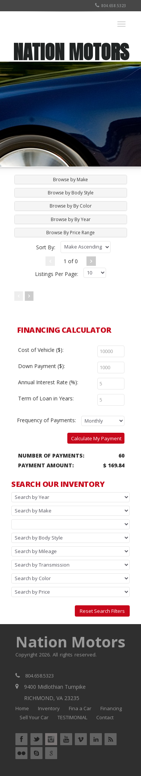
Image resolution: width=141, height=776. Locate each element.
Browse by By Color (71, 205)
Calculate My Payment (96, 438)
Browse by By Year (71, 219)
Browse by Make (70, 179)
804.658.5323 (110, 5)
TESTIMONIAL (72, 717)
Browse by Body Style (71, 192)
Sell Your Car (34, 717)
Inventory (49, 708)
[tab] (71, 179)
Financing (111, 708)
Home (22, 708)
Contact (105, 717)
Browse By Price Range (70, 232)
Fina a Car (80, 708)
